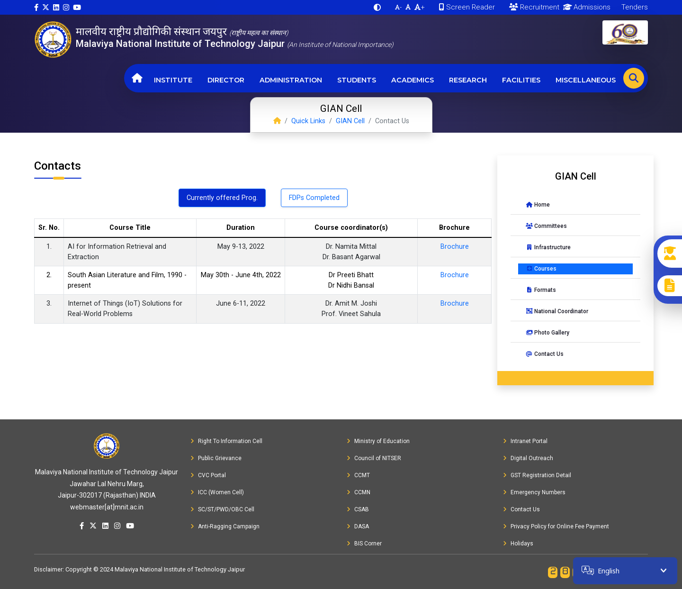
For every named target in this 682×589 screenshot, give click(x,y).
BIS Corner (364, 543)
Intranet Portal (525, 441)
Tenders (633, 7)
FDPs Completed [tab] (314, 198)
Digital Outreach (528, 458)
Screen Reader (467, 7)
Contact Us (545, 354)
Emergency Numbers (534, 492)
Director (225, 80)
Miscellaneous (586, 80)
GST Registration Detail (537, 475)
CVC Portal (208, 475)
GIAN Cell (350, 121)
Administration (291, 80)
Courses (541, 268)
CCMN (358, 492)
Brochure (454, 247)
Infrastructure (548, 247)
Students (356, 80)
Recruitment (534, 7)
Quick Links (308, 121)
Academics (412, 80)
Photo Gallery (547, 332)
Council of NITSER (374, 458)
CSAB (358, 509)
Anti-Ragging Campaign (225, 526)
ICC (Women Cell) (217, 492)
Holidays (518, 543)
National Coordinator (557, 311)
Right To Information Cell (226, 441)
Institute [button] (173, 80)
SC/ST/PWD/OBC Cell (222, 509)
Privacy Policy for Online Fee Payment (556, 526)
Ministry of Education (378, 441)
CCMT (358, 475)
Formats (541, 290)
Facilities (521, 80)
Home (538, 204)
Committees (546, 226)
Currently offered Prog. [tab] (222, 198)
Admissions (585, 7)
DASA (358, 526)
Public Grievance (216, 458)
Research (468, 80)
